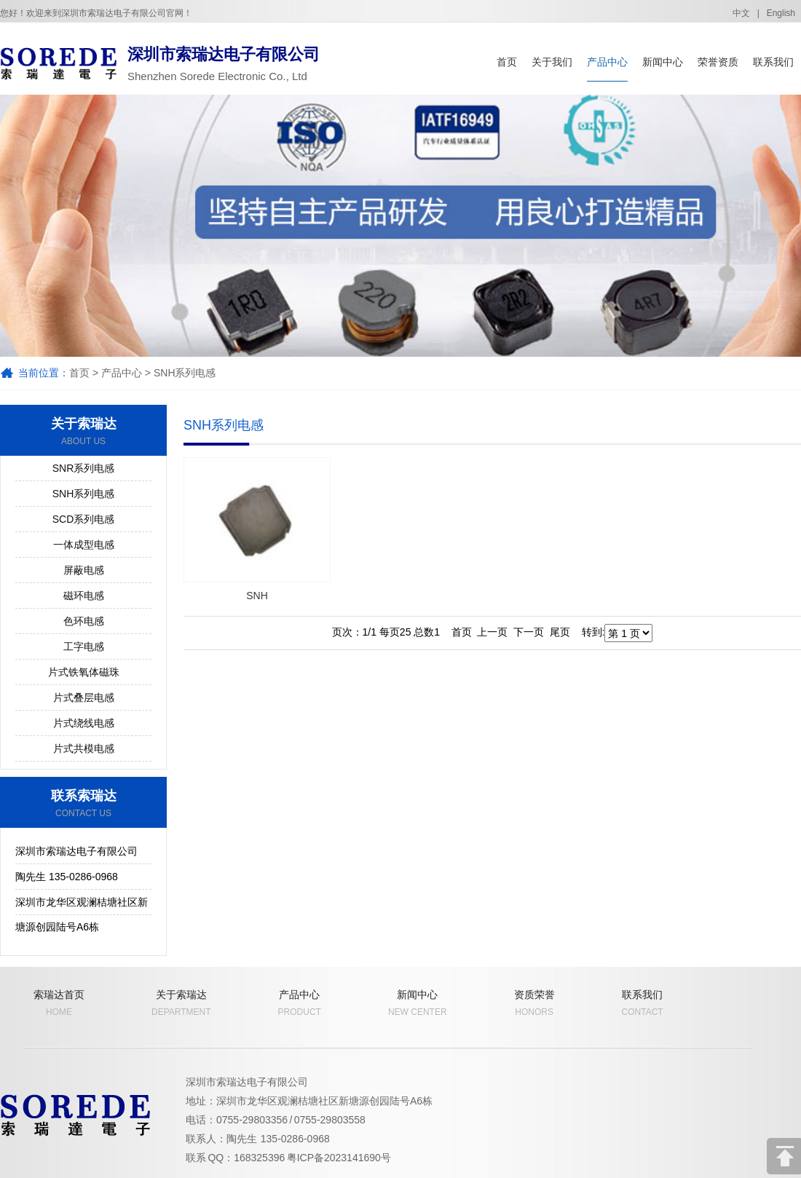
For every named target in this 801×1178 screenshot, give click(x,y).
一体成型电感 (83, 544)
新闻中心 (662, 62)
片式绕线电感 (83, 723)
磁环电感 (83, 595)
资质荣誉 (534, 1003)
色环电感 (83, 621)
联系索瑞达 (83, 803)
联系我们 (773, 62)
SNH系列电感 (185, 373)
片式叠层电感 (83, 697)
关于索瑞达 (83, 431)
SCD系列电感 (83, 519)
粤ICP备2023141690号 (339, 1157)
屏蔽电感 (83, 570)
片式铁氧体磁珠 (83, 672)
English (781, 13)
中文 (741, 13)
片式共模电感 (83, 748)
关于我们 (552, 62)
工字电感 (83, 646)
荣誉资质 (718, 62)
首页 (507, 62)
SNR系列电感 (83, 468)
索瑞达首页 (58, 1003)
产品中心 (607, 62)
